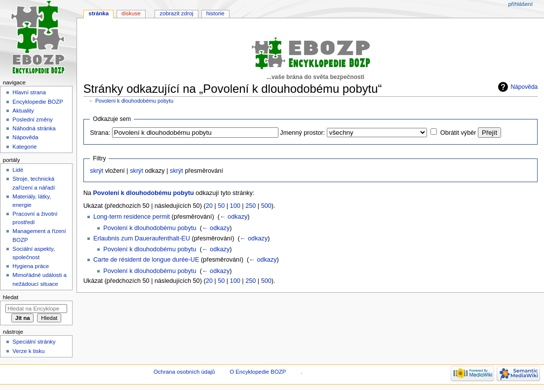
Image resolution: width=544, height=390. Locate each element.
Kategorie (24, 147)
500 (266, 205)
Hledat (10, 297)
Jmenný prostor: (302, 132)
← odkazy (233, 216)
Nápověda (524, 86)
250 (250, 205)
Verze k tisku (28, 351)
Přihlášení (520, 4)
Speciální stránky (33, 342)
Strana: (100, 132)
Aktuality (23, 111)
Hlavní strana (28, 92)
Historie (215, 13)
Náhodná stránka (33, 128)
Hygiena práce (30, 266)
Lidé (17, 170)
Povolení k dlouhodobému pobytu (134, 101)
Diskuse (131, 13)
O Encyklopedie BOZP (258, 372)
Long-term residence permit (131, 216)
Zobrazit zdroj (177, 13)
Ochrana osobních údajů (184, 372)
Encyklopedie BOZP (37, 102)
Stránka (98, 13)
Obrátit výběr (458, 132)
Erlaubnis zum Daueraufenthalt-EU (141, 238)
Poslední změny (32, 119)
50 (221, 205)
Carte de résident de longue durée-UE (146, 259)
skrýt (96, 170)
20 (209, 205)
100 (235, 205)
